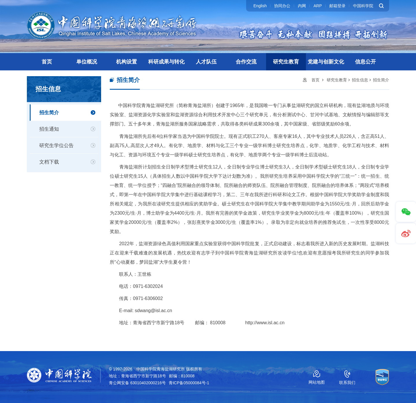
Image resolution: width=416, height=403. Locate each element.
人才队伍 (206, 62)
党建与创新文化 (326, 62)
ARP (317, 5)
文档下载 (49, 162)
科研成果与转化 (166, 62)
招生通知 (49, 129)
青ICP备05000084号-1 (189, 382)
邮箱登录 (337, 5)
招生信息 (360, 80)
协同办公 (282, 5)
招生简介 (49, 112)
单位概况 (86, 62)
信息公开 (365, 62)
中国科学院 (363, 5)
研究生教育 (286, 62)
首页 (47, 62)
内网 (302, 5)
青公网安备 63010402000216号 (137, 382)
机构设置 (126, 62)
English (260, 5)
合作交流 (246, 62)
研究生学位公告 (56, 145)
